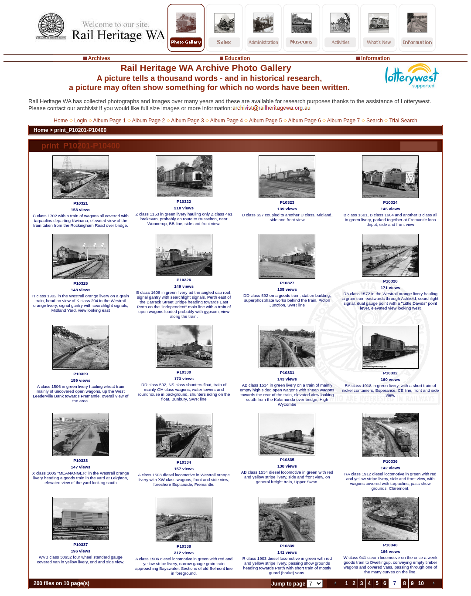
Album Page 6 (304, 121)
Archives (99, 58)
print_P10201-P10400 (80, 130)
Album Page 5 (265, 121)
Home (61, 121)
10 (421, 583)
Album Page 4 (226, 121)
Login (80, 121)
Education (237, 58)
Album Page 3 (187, 121)
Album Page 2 (148, 121)
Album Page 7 (343, 121)
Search (374, 121)
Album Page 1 (109, 121)
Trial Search (403, 121)
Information (375, 58)
